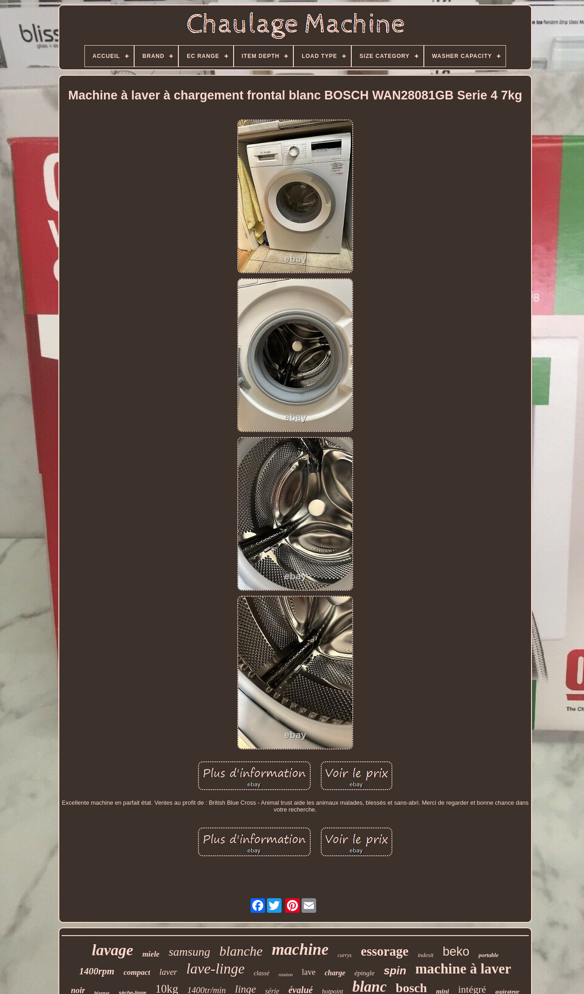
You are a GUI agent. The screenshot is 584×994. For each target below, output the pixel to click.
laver (168, 972)
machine (300, 949)
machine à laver (463, 969)
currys (345, 955)
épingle (365, 973)
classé (261, 973)
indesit (425, 955)
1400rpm (97, 971)
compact (137, 972)
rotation (285, 974)
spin (395, 970)
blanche (241, 950)
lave (308, 972)
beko (456, 951)
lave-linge (215, 968)
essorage (385, 951)
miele (151, 954)
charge (334, 973)
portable (489, 955)
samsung (189, 951)
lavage (112, 950)
